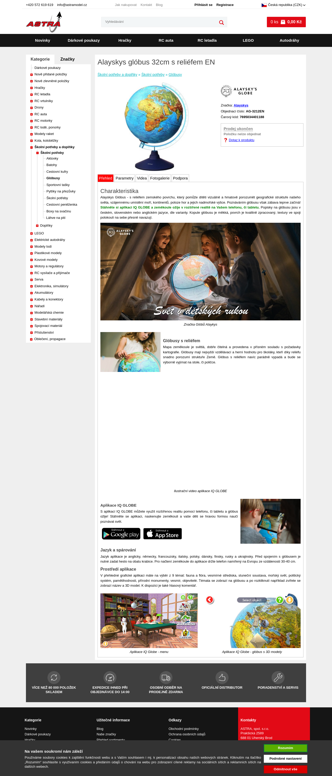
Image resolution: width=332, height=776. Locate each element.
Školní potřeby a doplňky (54, 147)
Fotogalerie (160, 178)
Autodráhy (289, 40)
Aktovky (52, 158)
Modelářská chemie (49, 312)
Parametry (125, 178)
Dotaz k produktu (241, 140)
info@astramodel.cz (72, 5)
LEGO (248, 40)
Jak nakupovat (126, 5)
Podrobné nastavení (285, 758)
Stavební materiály (48, 319)
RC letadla (207, 40)
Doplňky (46, 225)
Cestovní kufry (57, 172)
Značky (67, 59)
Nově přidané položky (50, 74)
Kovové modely (46, 260)
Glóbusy (53, 178)
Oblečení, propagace (50, 339)
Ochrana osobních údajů (187, 734)
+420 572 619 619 (39, 5)
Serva (38, 279)
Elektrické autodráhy (49, 240)
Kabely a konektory (48, 299)
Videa (142, 178)
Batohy (51, 165)
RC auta (166, 40)
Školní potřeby (52, 153)
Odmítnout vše (285, 769)
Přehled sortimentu (111, 740)
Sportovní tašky (58, 185)
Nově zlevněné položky (51, 81)
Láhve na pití (55, 218)
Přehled (105, 178)
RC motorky (43, 121)
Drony (39, 107)
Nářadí (39, 306)
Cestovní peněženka (61, 204)
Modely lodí (43, 246)
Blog (159, 5)
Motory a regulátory (49, 266)
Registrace (224, 5)
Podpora (180, 178)
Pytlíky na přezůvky (60, 191)
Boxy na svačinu (58, 211)
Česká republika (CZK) (281, 5)
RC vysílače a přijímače (52, 273)
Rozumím (285, 748)
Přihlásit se (203, 5)
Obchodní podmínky (184, 729)
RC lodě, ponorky (47, 127)
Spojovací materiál (48, 326)
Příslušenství (44, 332)
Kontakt (146, 5)
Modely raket (44, 134)
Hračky (124, 40)
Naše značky (106, 734)
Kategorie (40, 59)
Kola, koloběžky (46, 140)
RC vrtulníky (43, 101)
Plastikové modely (48, 253)
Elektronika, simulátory (51, 286)
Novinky (42, 40)
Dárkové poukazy (84, 40)
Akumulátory (43, 292)
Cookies (175, 740)
